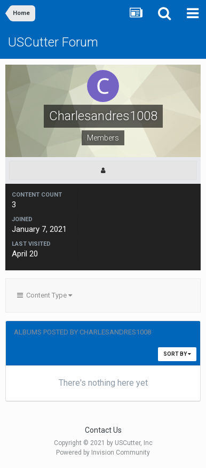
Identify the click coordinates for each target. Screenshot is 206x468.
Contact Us (103, 430)
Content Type (44, 295)
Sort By (177, 354)
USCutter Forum (53, 42)
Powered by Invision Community (103, 452)
